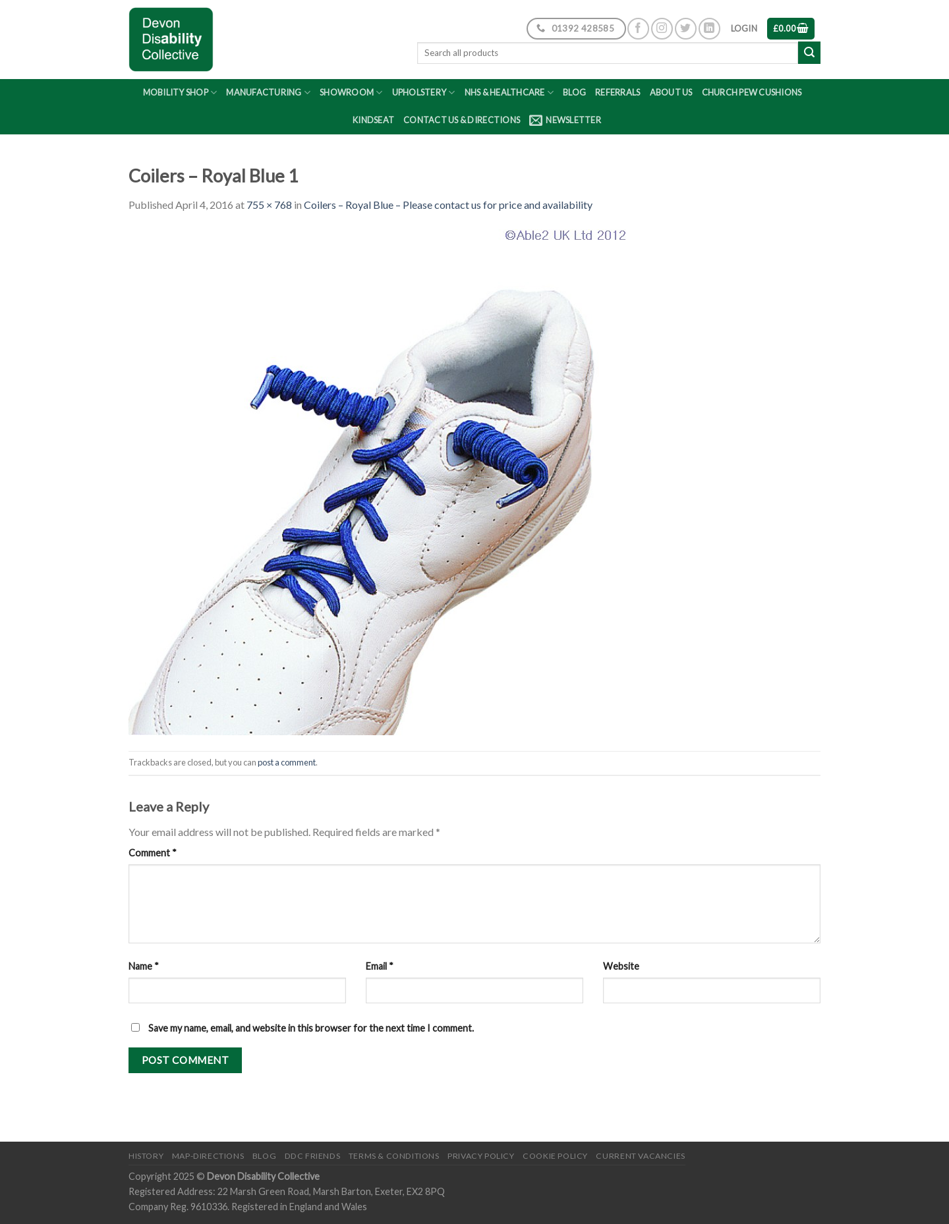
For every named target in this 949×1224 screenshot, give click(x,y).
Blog (574, 92)
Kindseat (373, 120)
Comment (153, 852)
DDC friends (313, 1156)
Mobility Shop (180, 92)
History (146, 1156)
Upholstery (423, 92)
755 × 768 (269, 204)
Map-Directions (208, 1156)
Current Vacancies (640, 1156)
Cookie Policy (555, 1156)
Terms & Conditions (394, 1156)
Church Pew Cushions (752, 92)
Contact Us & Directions (461, 120)
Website (621, 966)
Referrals (617, 92)
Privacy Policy (481, 1156)
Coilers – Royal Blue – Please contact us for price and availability (448, 204)
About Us (671, 92)
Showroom (351, 92)
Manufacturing (268, 92)
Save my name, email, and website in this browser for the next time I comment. (311, 1028)
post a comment (287, 762)
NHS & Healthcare (509, 92)
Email (379, 966)
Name (144, 966)
